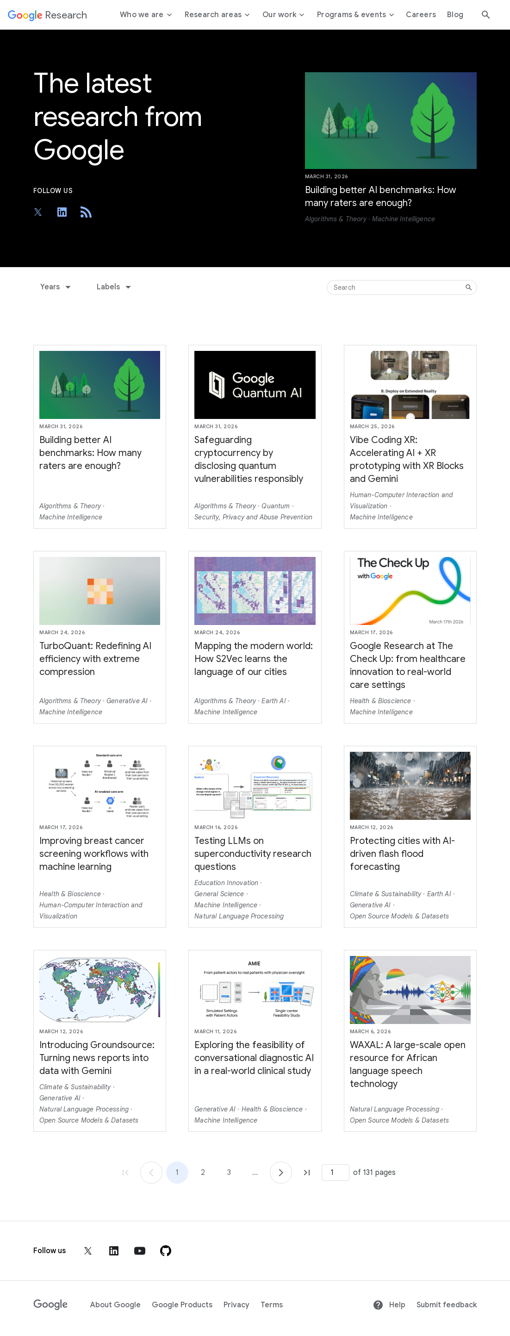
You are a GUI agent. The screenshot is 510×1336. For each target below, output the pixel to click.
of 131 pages (374, 1172)
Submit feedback (447, 1305)
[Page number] (335, 1172)
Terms (272, 1305)
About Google (115, 1305)
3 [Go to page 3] (229, 1172)
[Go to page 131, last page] (307, 1172)
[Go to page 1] (151, 1172)
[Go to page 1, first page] (125, 1172)
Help (389, 1305)
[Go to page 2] (281, 1172)
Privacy (236, 1305)
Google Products (182, 1305)
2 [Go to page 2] (203, 1172)
